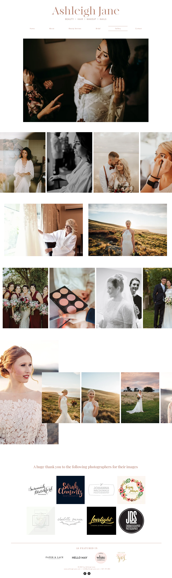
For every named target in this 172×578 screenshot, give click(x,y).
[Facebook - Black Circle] (84, 573)
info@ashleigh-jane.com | (92, 569)
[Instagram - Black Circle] (89, 573)
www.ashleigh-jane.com (72, 569)
